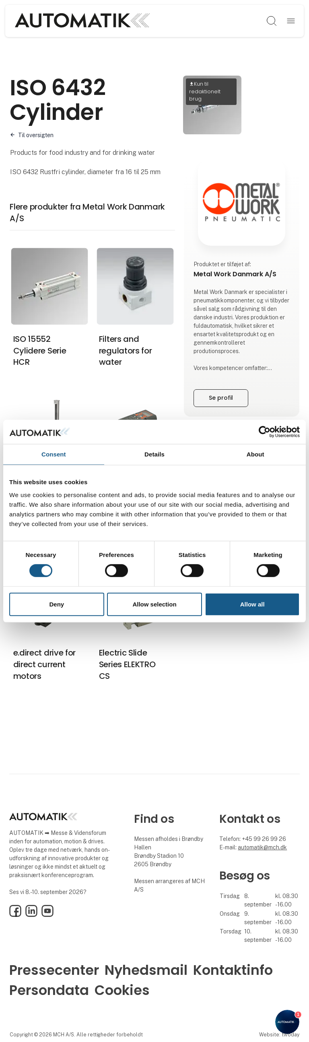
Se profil (221, 398)
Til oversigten (36, 135)
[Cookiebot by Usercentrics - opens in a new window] (264, 431)
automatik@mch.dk (262, 847)
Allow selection (154, 604)
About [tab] (255, 453)
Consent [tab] (53, 453)
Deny (56, 604)
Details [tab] (154, 453)
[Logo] (82, 21)
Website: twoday (279, 1035)
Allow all (252, 604)
